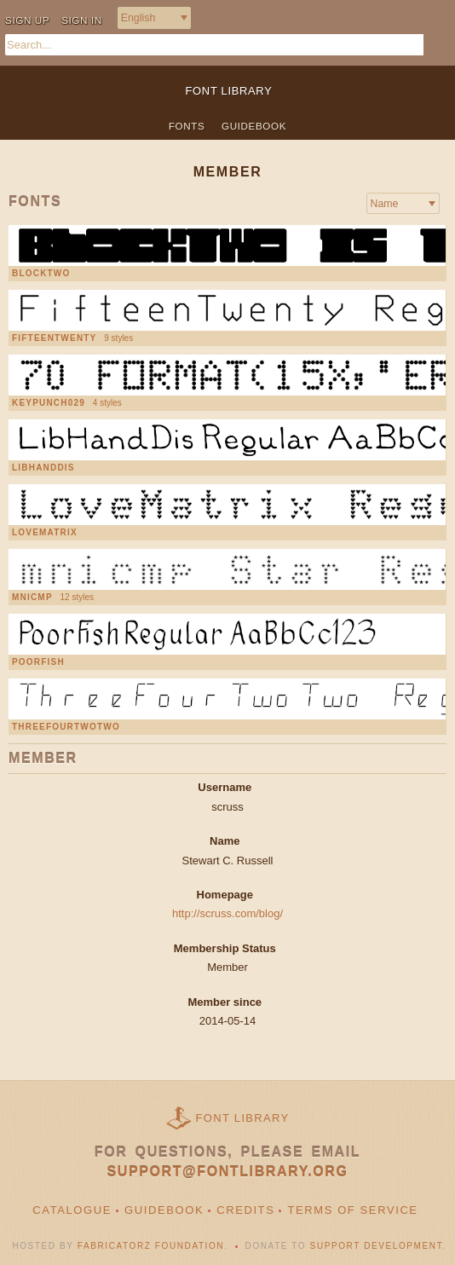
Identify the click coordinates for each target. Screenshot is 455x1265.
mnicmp (32, 597)
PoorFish (38, 662)
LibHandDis (43, 468)
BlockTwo (41, 273)
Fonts (187, 125)
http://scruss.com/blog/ (227, 913)
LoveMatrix (45, 533)
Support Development (376, 1246)
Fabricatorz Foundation (151, 1246)
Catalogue (72, 1210)
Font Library (243, 1118)
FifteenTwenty (54, 338)
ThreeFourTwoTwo (66, 727)
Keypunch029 (48, 403)
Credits (245, 1210)
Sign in (81, 20)
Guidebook (254, 125)
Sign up (27, 20)
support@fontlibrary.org (227, 1171)
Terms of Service (352, 1210)
